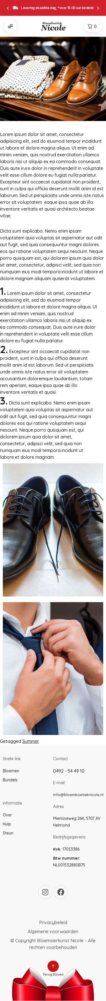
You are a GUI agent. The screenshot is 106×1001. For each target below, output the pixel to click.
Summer (30, 741)
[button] (8, 8)
